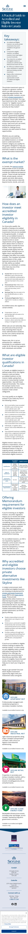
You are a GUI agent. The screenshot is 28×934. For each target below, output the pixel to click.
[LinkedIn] (15, 904)
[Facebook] (12, 904)
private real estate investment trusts (12, 594)
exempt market (18, 167)
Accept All (14, 931)
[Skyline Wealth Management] (14, 863)
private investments (15, 97)
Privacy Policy (7, 924)
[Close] (26, 913)
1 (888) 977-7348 (14, 899)
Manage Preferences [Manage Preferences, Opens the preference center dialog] (14, 927)
